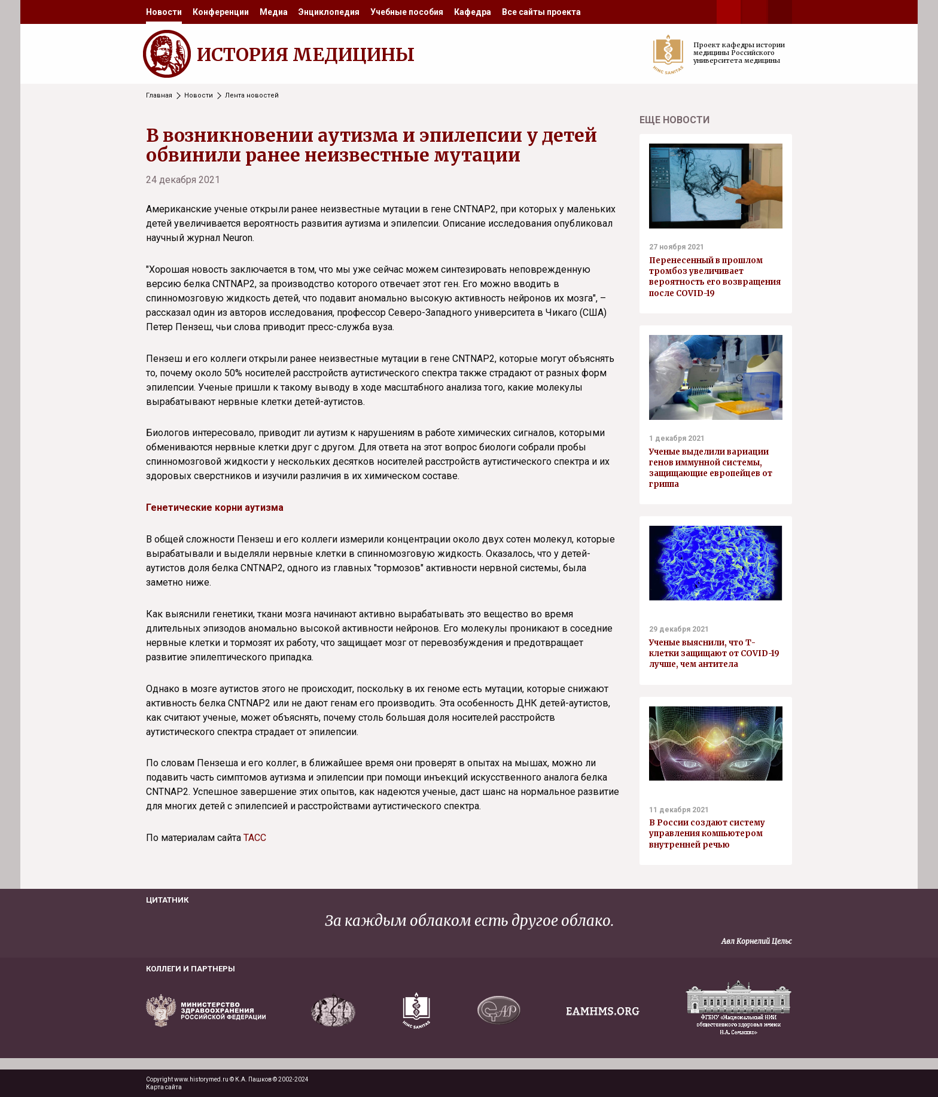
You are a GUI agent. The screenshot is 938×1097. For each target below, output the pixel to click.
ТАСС (254, 837)
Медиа (274, 12)
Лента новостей (252, 95)
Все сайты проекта (541, 12)
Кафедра (472, 12)
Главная (159, 95)
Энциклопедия (329, 12)
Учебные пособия (406, 12)
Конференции (221, 12)
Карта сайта (164, 1087)
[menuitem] (164, 12)
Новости (164, 12)
